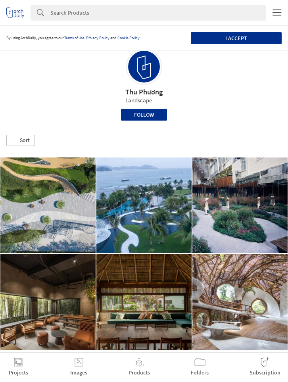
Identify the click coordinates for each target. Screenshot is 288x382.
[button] (20, 140)
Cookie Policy (128, 37)
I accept (236, 38)
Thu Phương (144, 91)
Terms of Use (74, 37)
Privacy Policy (97, 37)
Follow (144, 114)
